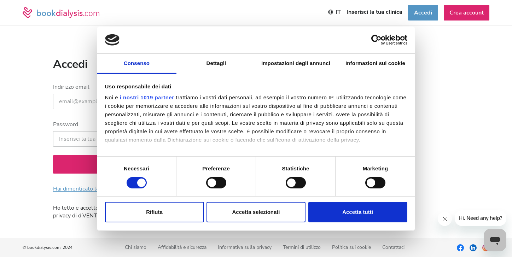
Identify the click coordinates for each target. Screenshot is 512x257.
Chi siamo (135, 248)
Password (65, 124)
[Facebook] (460, 247)
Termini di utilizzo (302, 248)
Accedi (423, 13)
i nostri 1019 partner (147, 97)
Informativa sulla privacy (245, 248)
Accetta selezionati (256, 212)
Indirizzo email (71, 87)
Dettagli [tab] (216, 63)
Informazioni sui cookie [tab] (375, 63)
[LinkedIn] (473, 247)
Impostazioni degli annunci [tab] (295, 63)
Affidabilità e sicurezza (182, 248)
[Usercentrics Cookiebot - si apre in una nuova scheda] (376, 40)
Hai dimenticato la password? (90, 189)
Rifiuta (154, 212)
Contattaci (393, 248)
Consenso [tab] (137, 63)
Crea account (466, 13)
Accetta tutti (357, 212)
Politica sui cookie (351, 248)
